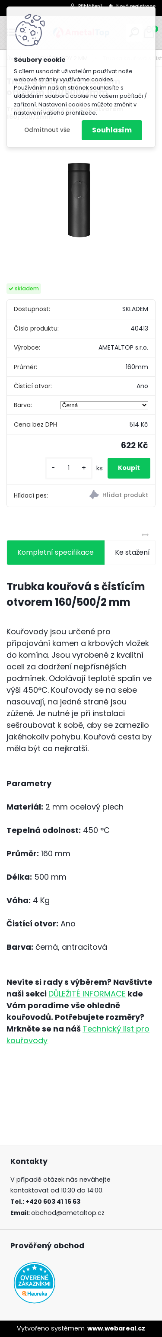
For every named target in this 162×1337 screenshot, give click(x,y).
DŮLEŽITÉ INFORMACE (87, 993)
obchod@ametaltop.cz (68, 1212)
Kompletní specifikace (55, 552)
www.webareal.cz (116, 1328)
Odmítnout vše (47, 130)
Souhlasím (112, 130)
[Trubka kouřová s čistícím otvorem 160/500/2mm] (81, 202)
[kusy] (69, 468)
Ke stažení (132, 552)
